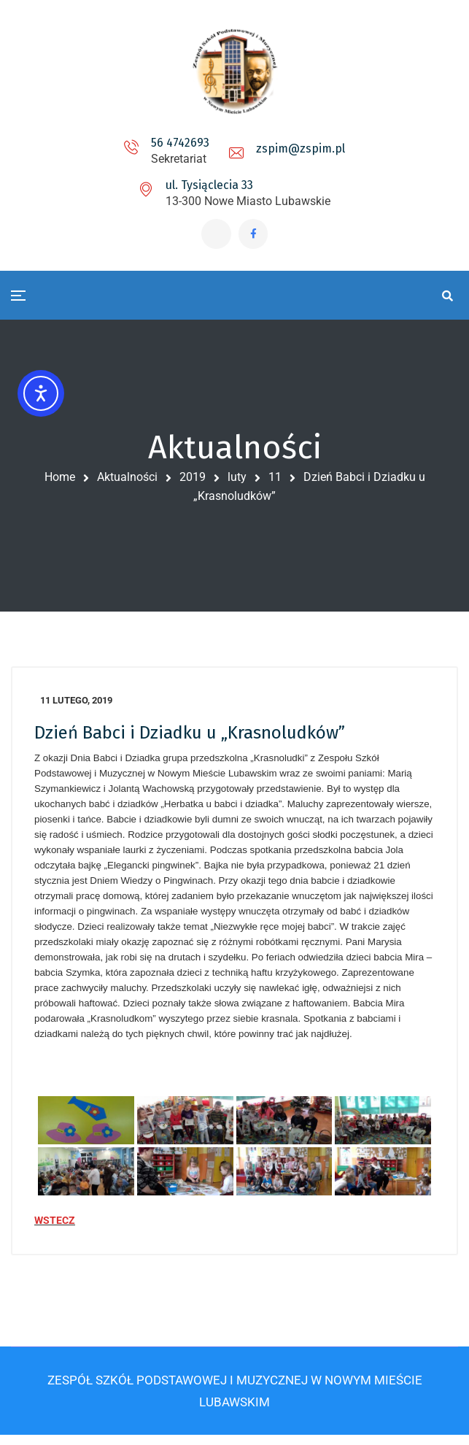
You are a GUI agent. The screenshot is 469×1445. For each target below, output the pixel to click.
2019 (192, 481)
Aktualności (127, 481)
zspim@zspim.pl (300, 148)
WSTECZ (54, 1227)
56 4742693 (180, 143)
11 (275, 481)
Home (59, 481)
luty (237, 481)
